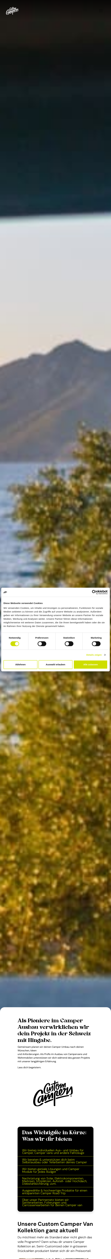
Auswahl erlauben (55, 664)
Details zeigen (94, 655)
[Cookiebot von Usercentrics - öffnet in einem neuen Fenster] (94, 592)
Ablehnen (20, 664)
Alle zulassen (90, 664)
